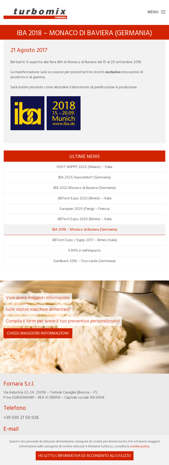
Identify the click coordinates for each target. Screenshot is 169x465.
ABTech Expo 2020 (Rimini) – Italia (84, 219)
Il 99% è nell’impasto (84, 251)
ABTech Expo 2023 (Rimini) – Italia (84, 198)
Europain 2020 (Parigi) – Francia (84, 209)
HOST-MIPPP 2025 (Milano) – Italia (84, 167)
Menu (153, 12)
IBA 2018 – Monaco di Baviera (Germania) (84, 230)
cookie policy (139, 446)
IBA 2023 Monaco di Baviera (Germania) (84, 188)
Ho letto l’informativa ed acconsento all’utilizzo (85, 456)
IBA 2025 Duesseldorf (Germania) (84, 177)
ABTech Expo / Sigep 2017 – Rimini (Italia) (84, 240)
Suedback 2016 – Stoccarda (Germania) (84, 261)
